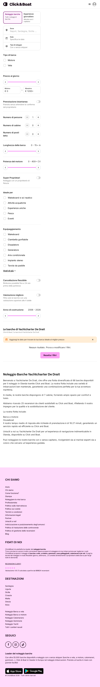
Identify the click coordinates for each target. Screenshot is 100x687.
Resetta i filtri (50, 355)
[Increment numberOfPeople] (38, 117)
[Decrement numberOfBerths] (27, 134)
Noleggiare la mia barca (15, 499)
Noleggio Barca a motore (15, 615)
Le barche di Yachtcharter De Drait (26, 332)
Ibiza (7, 605)
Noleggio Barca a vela (14, 611)
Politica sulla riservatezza (16, 506)
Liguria (8, 589)
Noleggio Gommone (13, 621)
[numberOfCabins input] (32, 125)
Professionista (11, 502)
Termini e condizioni (13, 512)
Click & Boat (7, 332)
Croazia (8, 595)
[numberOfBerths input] (32, 134)
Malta (7, 598)
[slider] (5, 82)
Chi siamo (9, 490)
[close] (93, 340)
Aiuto (7, 487)
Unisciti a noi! (10, 521)
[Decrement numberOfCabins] (27, 125)
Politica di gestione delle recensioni (20, 531)
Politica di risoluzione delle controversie (22, 527)
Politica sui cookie (12, 509)
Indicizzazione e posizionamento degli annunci (25, 524)
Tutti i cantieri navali (13, 627)
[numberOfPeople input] (32, 117)
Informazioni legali (13, 515)
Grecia (8, 601)
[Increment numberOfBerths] (38, 134)
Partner (8, 518)
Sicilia (7, 592)
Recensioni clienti (13, 564)
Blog (7, 534)
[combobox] (24, 31)
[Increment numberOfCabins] (38, 125)
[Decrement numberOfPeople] (27, 117)
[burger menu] (89, 4)
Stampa (8, 496)
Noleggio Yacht (11, 624)
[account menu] (94, 4)
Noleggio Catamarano (14, 618)
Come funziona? (12, 493)
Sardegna (9, 586)
